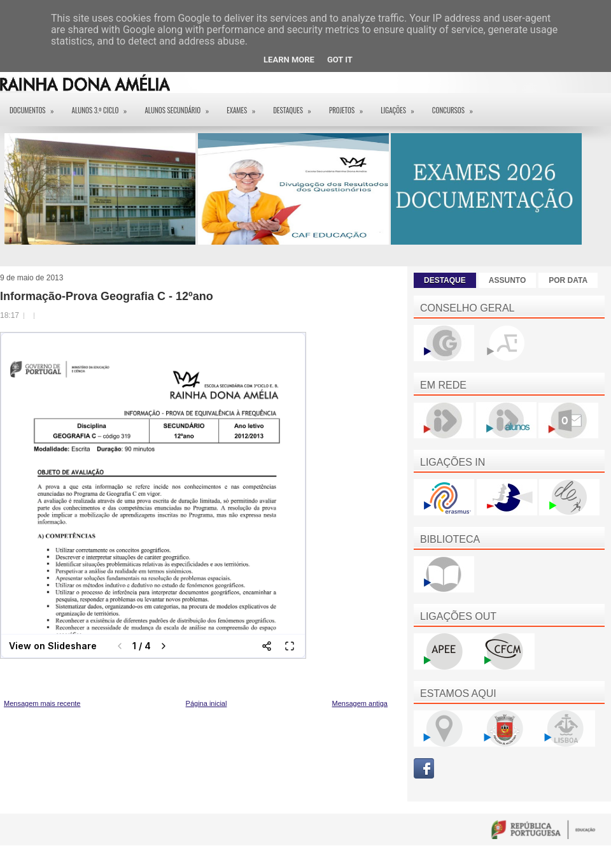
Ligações (402, 106)
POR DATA (568, 280)
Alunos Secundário (180, 106)
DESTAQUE (445, 280)
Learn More (288, 59)
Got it (340, 59)
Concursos (456, 106)
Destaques (296, 106)
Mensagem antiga (360, 703)
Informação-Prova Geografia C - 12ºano (106, 296)
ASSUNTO (507, 280)
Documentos (36, 106)
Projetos (350, 106)
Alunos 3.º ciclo (104, 106)
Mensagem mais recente (42, 703)
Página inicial (206, 703)
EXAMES (245, 106)
